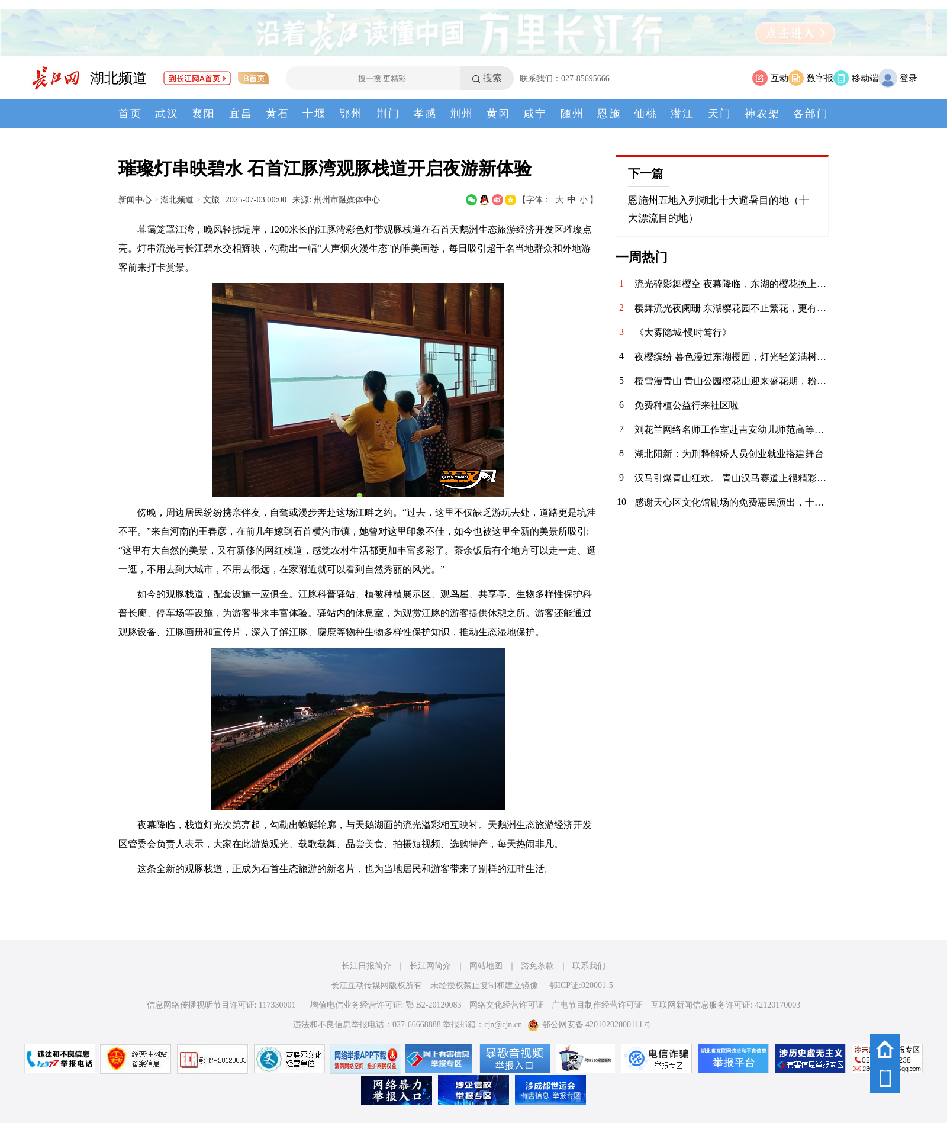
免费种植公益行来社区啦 (686, 405)
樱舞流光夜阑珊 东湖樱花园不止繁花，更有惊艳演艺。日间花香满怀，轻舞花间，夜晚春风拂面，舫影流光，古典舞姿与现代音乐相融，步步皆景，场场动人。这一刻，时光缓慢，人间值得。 (731, 308)
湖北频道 (118, 78)
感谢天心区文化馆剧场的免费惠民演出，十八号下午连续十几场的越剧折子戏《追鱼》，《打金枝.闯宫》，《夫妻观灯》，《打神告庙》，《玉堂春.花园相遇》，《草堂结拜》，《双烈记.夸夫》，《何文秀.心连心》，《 (731, 502)
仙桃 (646, 114)
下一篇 (645, 173)
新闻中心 (135, 199)
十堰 (314, 114)
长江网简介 (430, 965)
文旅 (211, 199)
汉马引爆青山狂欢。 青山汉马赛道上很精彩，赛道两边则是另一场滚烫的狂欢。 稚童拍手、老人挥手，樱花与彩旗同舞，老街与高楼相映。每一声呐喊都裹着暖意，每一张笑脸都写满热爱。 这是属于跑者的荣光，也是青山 (731, 478)
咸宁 (535, 114)
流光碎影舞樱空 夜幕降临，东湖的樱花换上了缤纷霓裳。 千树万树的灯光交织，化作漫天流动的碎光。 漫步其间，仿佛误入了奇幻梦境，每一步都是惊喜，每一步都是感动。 (731, 284)
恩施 (609, 114)
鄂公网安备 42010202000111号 (589, 1024)
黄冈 (498, 114)
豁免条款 (537, 965)
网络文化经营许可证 (506, 1004)
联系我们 (588, 965)
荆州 (462, 114)
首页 (130, 114)
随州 (572, 114)
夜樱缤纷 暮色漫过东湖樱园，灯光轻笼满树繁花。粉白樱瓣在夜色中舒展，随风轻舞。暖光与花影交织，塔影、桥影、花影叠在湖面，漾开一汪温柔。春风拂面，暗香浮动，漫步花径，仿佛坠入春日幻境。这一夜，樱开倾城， (731, 357)
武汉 (167, 114)
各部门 (811, 114)
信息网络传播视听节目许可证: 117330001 (221, 1004)
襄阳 (203, 114)
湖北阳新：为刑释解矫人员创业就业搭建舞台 (729, 454)
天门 (720, 114)
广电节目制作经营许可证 (597, 1004)
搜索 (492, 78)
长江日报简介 (366, 965)
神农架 (762, 114)
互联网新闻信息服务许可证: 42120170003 (725, 1004)
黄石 (277, 114)
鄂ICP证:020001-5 (581, 985)
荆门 (388, 114)
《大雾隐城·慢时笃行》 (683, 332)
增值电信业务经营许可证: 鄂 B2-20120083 (386, 1004)
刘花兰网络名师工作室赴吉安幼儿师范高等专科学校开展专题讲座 (731, 429)
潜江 (682, 114)
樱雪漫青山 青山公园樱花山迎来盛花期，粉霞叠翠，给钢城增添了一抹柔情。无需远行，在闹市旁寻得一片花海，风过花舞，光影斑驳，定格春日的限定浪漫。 (731, 381)
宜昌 (241, 114)
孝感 (425, 114)
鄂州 (351, 114)
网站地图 (486, 965)
